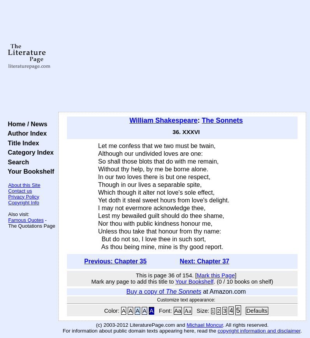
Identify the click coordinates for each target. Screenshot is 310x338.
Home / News (26, 123)
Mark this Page (216, 275)
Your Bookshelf (29, 171)
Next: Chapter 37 (204, 261)
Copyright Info (23, 203)
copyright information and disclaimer (259, 331)
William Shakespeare (163, 120)
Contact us (20, 191)
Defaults (257, 311)
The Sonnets (222, 120)
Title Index (21, 142)
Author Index (25, 133)
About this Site (24, 185)
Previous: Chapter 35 (115, 261)
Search (16, 162)
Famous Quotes (26, 220)
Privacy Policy (23, 197)
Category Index (29, 152)
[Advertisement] (182, 56)
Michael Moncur (205, 325)
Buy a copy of (164, 291)
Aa (177, 311)
